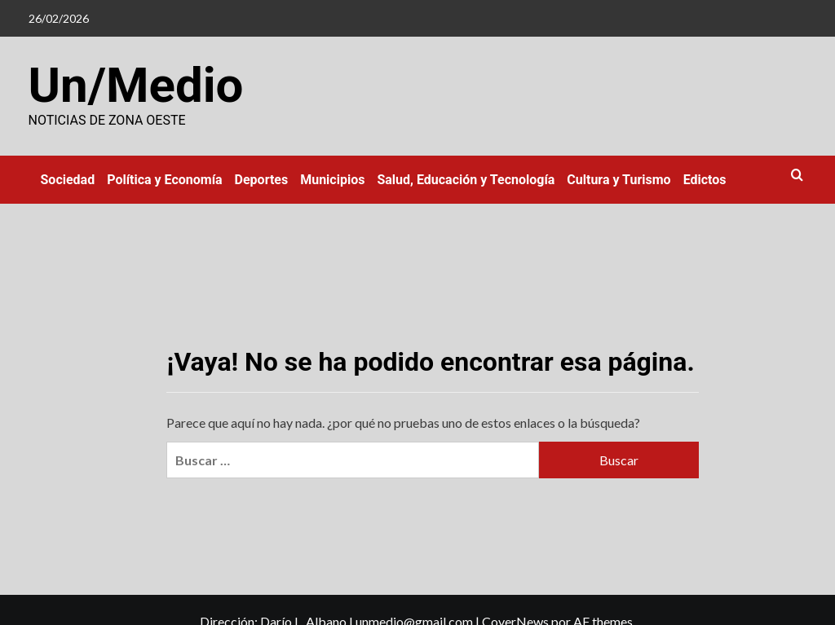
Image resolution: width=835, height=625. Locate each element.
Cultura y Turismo (618, 179)
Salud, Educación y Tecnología (465, 179)
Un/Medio (136, 85)
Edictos (705, 179)
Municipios (332, 179)
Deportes (262, 179)
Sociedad (68, 179)
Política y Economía (164, 179)
